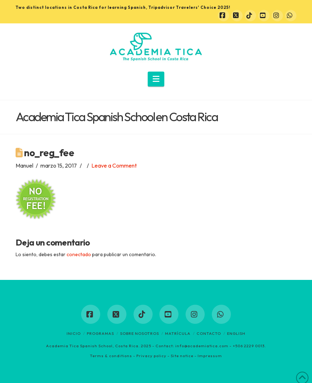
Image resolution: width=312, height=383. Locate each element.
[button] (156, 79)
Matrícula (178, 333)
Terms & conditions (111, 355)
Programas (100, 333)
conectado (79, 254)
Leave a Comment (114, 165)
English (236, 333)
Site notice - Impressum (196, 355)
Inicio (74, 333)
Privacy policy (151, 355)
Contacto (209, 333)
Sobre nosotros (139, 333)
